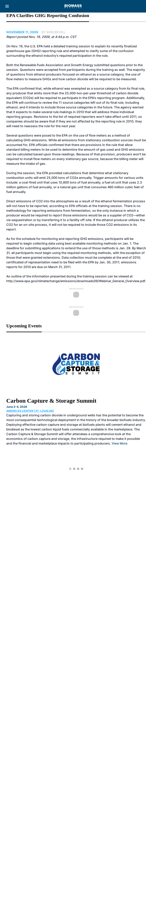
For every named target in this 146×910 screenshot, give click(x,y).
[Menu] (7, 6)
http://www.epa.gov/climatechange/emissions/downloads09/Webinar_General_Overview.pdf (75, 281)
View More (119, 443)
